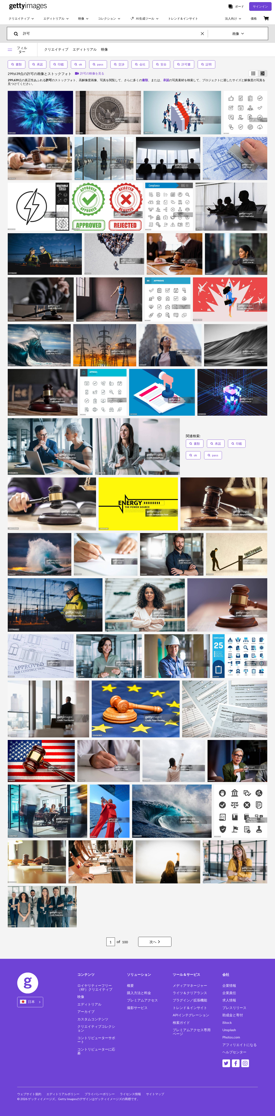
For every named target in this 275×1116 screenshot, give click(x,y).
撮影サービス (137, 1008)
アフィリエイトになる (239, 1045)
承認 (37, 64)
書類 (16, 64)
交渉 (119, 64)
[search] (17, 33)
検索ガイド (181, 1022)
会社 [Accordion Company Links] (225, 974)
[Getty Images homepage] (28, 6)
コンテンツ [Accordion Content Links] (86, 974)
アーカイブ (86, 1011)
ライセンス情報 (130, 1094)
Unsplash (229, 1030)
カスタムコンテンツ (92, 1019)
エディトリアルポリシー (62, 1094)
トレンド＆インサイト (190, 1008)
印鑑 (58, 64)
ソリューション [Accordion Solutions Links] (139, 974)
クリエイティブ (56, 49)
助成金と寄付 (232, 1015)
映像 (104, 49)
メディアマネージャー (190, 985)
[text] (111, 33)
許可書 (184, 64)
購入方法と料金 (139, 993)
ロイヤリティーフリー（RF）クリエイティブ (94, 987)
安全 (161, 64)
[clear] (204, 33)
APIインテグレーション (191, 1015)
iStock (227, 1022)
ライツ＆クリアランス (190, 993)
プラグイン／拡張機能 (190, 1000)
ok (78, 64)
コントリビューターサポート (96, 1040)
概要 (130, 985)
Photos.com (231, 1037)
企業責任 (229, 993)
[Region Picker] (30, 1002)
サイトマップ (155, 1094)
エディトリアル (85, 49)
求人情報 (229, 1000)
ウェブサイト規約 (29, 1094)
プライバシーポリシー (100, 1094)
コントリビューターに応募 (96, 1051)
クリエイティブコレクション (96, 1028)
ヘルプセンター (234, 1052)
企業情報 (229, 985)
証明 (206, 64)
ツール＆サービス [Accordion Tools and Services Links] (186, 974)
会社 (140, 64)
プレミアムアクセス (142, 1000)
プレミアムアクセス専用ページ (192, 1032)
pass (98, 64)
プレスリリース (234, 1008)
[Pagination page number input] (110, 941)
